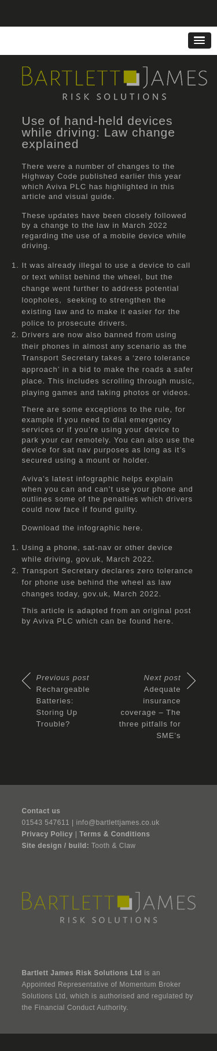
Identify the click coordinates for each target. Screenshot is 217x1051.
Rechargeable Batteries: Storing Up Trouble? (63, 700)
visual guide (88, 196)
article (34, 196)
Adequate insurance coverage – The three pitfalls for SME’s (150, 706)
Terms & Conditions (114, 834)
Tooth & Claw (113, 846)
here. (133, 527)
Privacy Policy (47, 834)
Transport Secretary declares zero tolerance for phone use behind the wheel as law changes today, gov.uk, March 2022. (107, 582)
